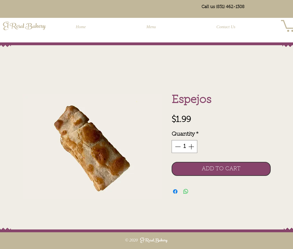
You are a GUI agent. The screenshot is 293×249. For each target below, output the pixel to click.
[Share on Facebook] (175, 191)
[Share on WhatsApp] (185, 191)
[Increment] (191, 146)
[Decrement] (177, 146)
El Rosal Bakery (24, 26)
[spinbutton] (184, 146)
